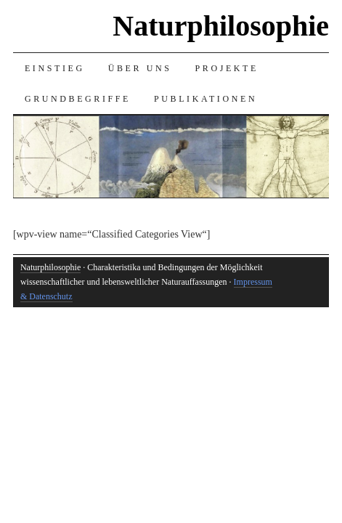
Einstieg (55, 68)
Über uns (140, 68)
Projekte (226, 68)
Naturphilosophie (221, 25)
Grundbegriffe (78, 99)
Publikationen (205, 99)
